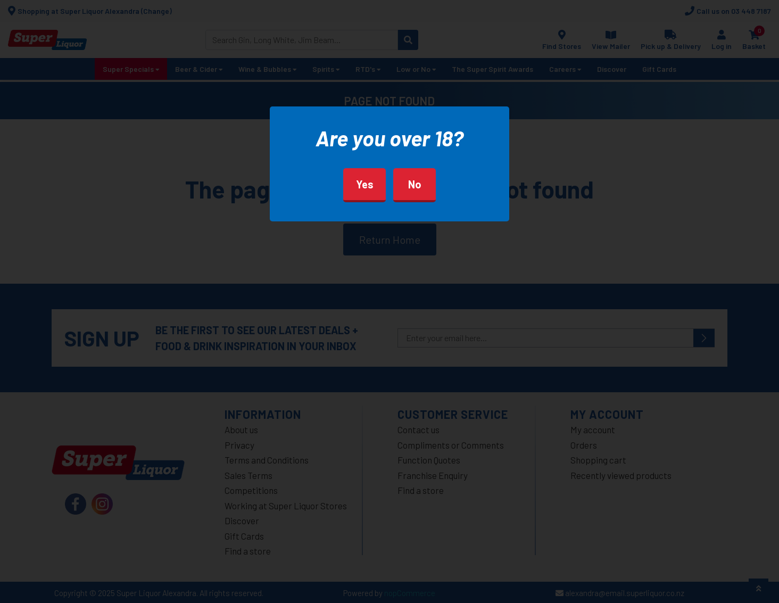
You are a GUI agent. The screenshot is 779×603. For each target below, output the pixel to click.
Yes (365, 184)
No (414, 184)
